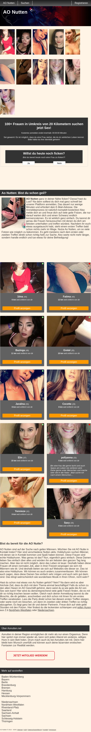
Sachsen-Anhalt (10, 713)
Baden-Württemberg (13, 676)
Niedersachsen (46, 610)
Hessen (6, 693)
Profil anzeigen (22, 308)
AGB (25, 729)
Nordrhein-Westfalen (20, 610)
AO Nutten (9, 3)
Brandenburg (9, 685)
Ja (28, 163)
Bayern (5, 679)
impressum (52, 729)
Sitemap (20, 729)
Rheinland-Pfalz (10, 707)
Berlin (5, 682)
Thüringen (7, 721)
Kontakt (45, 729)
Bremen (6, 687)
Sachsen (6, 715)
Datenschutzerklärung (35, 729)
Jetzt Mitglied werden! (30, 655)
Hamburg (7, 690)
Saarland (6, 710)
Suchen (25, 3)
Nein (59, 163)
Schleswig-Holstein (12, 718)
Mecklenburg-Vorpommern (16, 696)
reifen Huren (84, 607)
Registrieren (81, 3)
